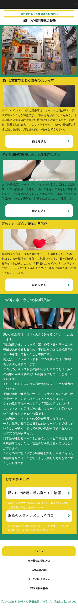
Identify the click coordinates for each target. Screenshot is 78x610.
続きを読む (39, 141)
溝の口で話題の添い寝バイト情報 (34, 493)
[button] (39, 4)
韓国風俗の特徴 (39, 588)
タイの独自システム (39, 579)
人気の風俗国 (39, 570)
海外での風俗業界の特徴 (38, 21)
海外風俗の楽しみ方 (39, 561)
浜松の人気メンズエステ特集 (31, 516)
